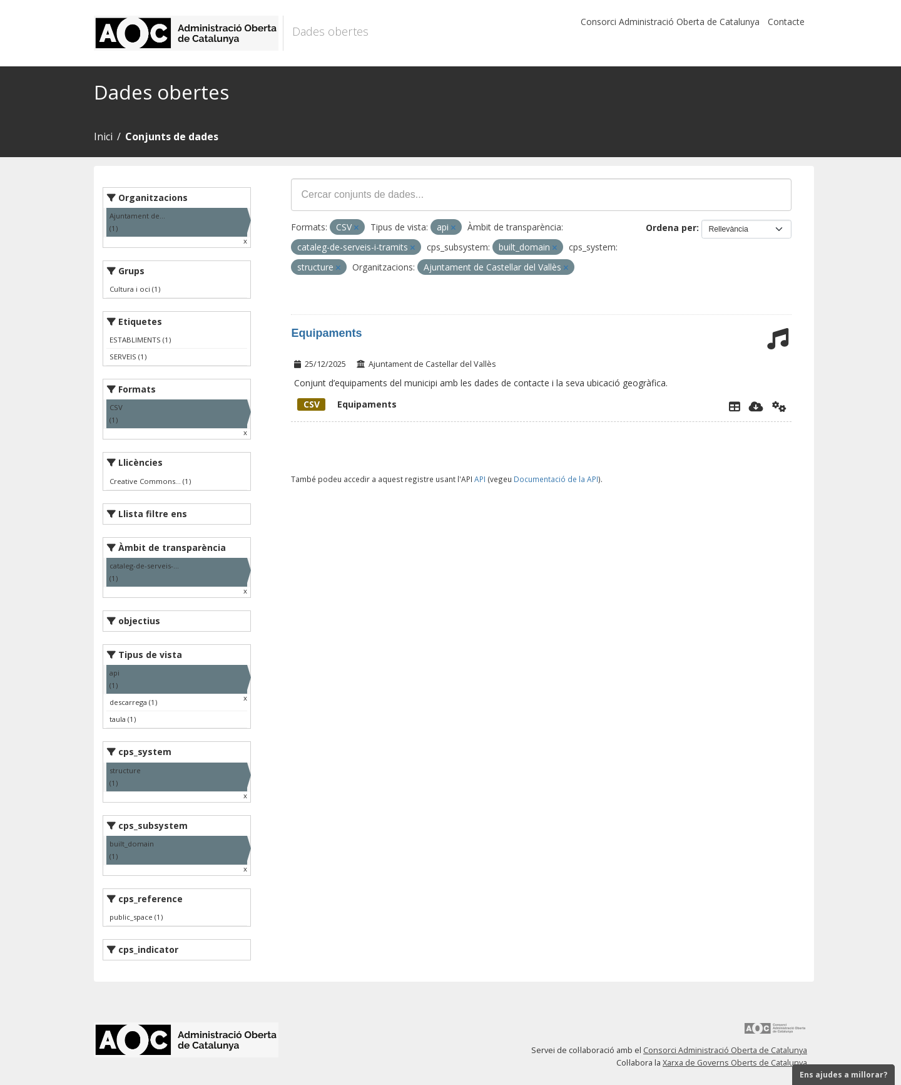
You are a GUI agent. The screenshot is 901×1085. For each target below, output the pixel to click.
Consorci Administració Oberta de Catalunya (670, 22)
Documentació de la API (556, 479)
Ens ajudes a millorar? (843, 1074)
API (480, 479)
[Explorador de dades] (734, 406)
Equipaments (326, 333)
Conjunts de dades (171, 136)
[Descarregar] (756, 406)
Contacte (786, 22)
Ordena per (671, 228)
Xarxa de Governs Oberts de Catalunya (735, 1062)
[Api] (779, 406)
